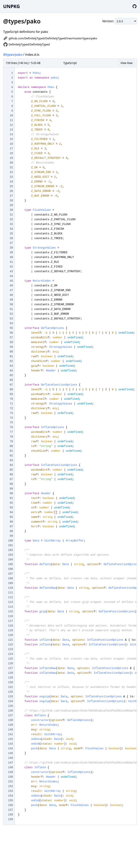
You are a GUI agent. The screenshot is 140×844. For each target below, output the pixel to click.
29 (11, 205)
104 (10, 559)
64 (11, 370)
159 (10, 819)
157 (10, 810)
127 (10, 668)
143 (10, 743)
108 (10, 578)
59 (11, 347)
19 (11, 158)
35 (11, 233)
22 (11, 172)
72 (11, 408)
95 (11, 517)
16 (11, 143)
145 (10, 753)
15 (11, 139)
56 (11, 332)
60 (11, 351)
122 (10, 644)
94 (11, 512)
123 (10, 649)
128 (10, 673)
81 (11, 451)
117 (10, 621)
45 (11, 280)
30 (11, 210)
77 (11, 432)
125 (10, 658)
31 (11, 214)
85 (11, 469)
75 (11, 422)
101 (10, 545)
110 (10, 588)
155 (10, 800)
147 (10, 762)
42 (11, 266)
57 (11, 337)
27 (11, 195)
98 (11, 531)
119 (10, 630)
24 (11, 181)
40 (11, 257)
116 (10, 616)
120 (10, 635)
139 (10, 724)
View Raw (126, 63)
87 (11, 479)
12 (11, 125)
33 (11, 224)
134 (10, 701)
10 (11, 115)
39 (11, 252)
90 (11, 493)
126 (10, 663)
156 (10, 805)
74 (11, 417)
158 (10, 814)
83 (11, 460)
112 (10, 597)
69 (11, 394)
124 (10, 654)
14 (11, 134)
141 (10, 734)
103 (10, 554)
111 (10, 592)
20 (11, 162)
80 (11, 446)
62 (11, 361)
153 (10, 791)
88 (11, 484)
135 (10, 706)
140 (10, 729)
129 (10, 677)
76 (11, 427)
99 (11, 536)
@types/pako (12, 54)
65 (11, 375)
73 (11, 413)
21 (11, 167)
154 (10, 795)
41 (11, 262)
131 (10, 687)
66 (11, 380)
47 (11, 290)
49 (11, 299)
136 (10, 710)
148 (10, 767)
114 (10, 606)
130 (10, 682)
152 (10, 786)
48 (11, 295)
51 (11, 309)
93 (11, 507)
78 (11, 436)
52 (11, 314)
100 (10, 540)
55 (11, 328)
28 (11, 200)
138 (10, 720)
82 (11, 455)
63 (11, 365)
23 (11, 177)
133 (10, 696)
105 (10, 564)
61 (11, 356)
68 (11, 389)
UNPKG (11, 6)
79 (11, 441)
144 (10, 748)
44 (11, 276)
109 (10, 583)
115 (10, 611)
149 (10, 772)
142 (10, 739)
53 (11, 318)
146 (10, 758)
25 (11, 186)
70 (11, 399)
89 (11, 488)
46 (11, 285)
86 (11, 474)
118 (10, 625)
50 (11, 304)
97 (11, 526)
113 (10, 602)
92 (11, 502)
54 (11, 323)
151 (10, 781)
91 (11, 498)
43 (11, 271)
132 (10, 691)
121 (10, 639)
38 (11, 247)
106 (10, 569)
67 (11, 384)
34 (11, 228)
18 (11, 153)
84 (11, 465)
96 (11, 521)
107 (10, 573)
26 (11, 191)
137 (10, 715)
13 (11, 129)
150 (10, 776)
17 (11, 148)
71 (11, 403)
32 (11, 219)
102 (10, 550)
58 (11, 342)
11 (11, 120)
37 (11, 243)
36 (11, 238)
